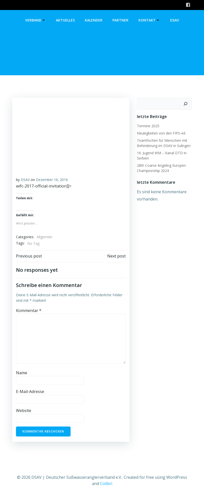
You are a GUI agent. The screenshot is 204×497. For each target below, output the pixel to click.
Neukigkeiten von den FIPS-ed (161, 133)
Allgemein (44, 236)
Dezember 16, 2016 (52, 179)
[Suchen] (186, 104)
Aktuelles (65, 20)
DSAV (174, 20)
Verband (35, 20)
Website (23, 410)
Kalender (93, 20)
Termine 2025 (148, 126)
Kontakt (149, 20)
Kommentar (28, 310)
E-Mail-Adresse (30, 391)
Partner (120, 20)
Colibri (106, 483)
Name (21, 373)
